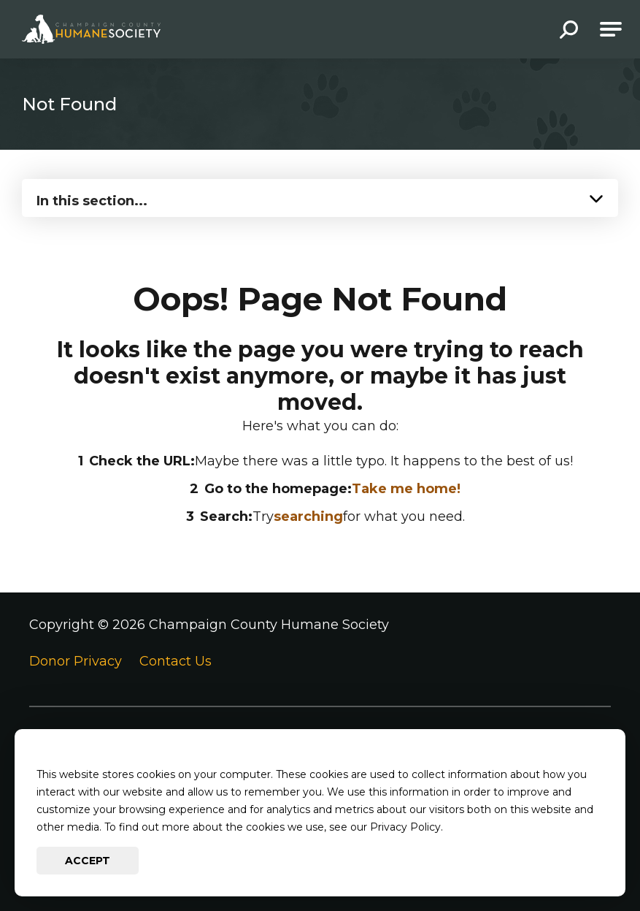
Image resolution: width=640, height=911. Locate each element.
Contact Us (175, 661)
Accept (87, 860)
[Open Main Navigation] (611, 29)
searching (308, 516)
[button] (569, 31)
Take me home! (406, 489)
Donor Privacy (75, 661)
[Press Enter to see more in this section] (320, 196)
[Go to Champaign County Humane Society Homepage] (91, 29)
